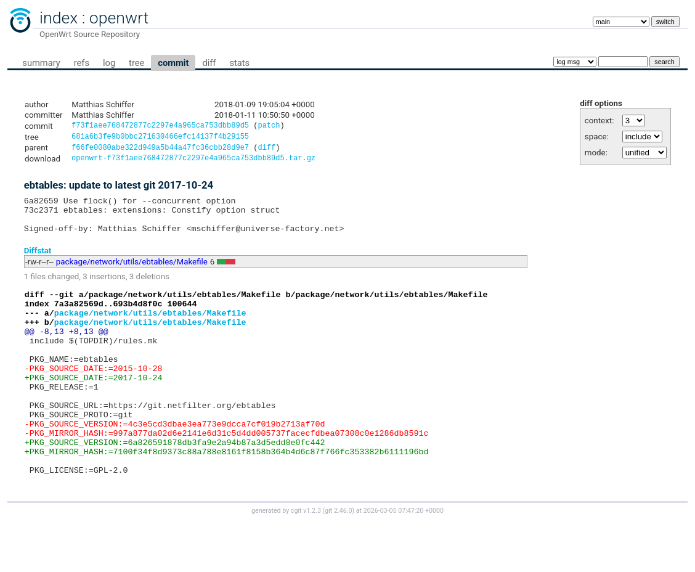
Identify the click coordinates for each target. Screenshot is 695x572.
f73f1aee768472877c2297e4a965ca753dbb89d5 (160, 126)
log (109, 62)
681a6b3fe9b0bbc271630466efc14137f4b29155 (160, 138)
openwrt (118, 18)
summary (41, 62)
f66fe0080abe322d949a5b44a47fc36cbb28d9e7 (160, 150)
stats (239, 62)
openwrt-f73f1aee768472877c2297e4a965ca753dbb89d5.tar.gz (193, 162)
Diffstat (38, 261)
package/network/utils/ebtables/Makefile (132, 273)
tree (136, 62)
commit (173, 62)
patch (269, 126)
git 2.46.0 (338, 561)
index (58, 18)
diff (209, 62)
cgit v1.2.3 (306, 561)
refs (81, 62)
